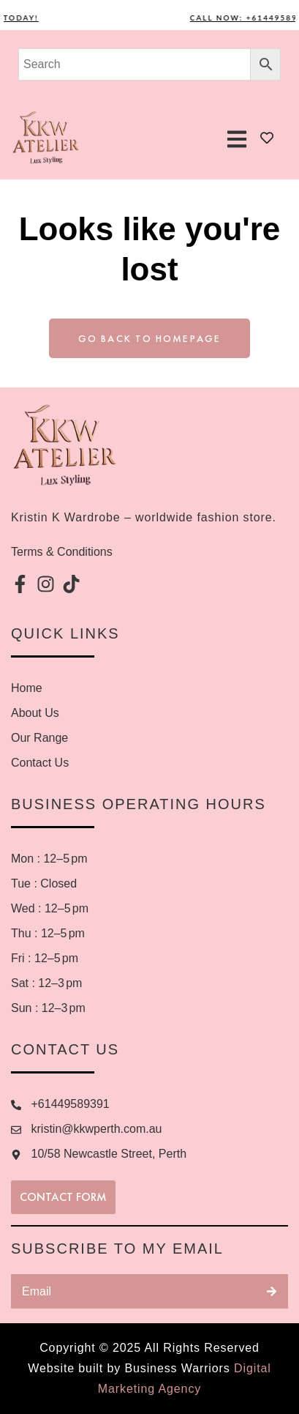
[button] (236, 139)
